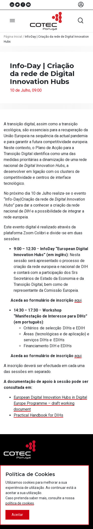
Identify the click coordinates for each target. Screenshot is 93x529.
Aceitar (17, 515)
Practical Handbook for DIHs (38, 415)
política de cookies (19, 503)
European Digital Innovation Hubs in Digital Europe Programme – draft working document (50, 403)
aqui (78, 300)
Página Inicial (13, 36)
